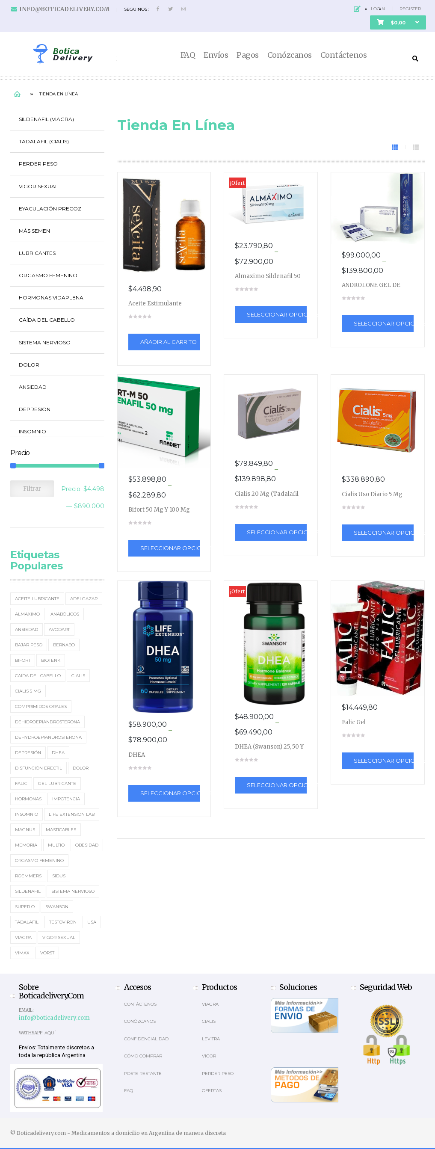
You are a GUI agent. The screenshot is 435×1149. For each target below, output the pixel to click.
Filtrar (32, 488)
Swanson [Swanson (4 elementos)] (56, 906)
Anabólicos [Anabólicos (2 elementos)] (64, 614)
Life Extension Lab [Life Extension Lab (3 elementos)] (72, 814)
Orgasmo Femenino (48, 275)
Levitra (211, 1039)
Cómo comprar (143, 1056)
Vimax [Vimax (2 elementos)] (22, 953)
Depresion (34, 409)
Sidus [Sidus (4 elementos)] (58, 876)
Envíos (216, 55)
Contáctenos (343, 55)
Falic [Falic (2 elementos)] (21, 783)
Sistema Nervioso (45, 342)
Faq (128, 1090)
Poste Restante (143, 1073)
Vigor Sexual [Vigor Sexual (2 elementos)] (58, 937)
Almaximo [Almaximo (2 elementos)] (27, 614)
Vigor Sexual (38, 186)
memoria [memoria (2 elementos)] (26, 845)
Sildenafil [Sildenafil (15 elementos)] (28, 891)
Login (378, 9)
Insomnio (32, 431)
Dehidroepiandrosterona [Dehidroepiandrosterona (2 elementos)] (47, 722)
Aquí (50, 1033)
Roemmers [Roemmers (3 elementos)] (28, 876)
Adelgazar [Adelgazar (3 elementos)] (84, 598)
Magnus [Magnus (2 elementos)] (25, 829)
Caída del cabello (47, 320)
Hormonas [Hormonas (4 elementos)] (28, 799)
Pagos (248, 55)
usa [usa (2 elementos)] (91, 922)
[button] (398, 22)
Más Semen (34, 231)
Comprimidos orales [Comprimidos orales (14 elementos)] (41, 706)
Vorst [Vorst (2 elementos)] (47, 953)
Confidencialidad (146, 1039)
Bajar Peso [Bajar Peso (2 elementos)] (28, 645)
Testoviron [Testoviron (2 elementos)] (63, 922)
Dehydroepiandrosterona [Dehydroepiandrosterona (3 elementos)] (48, 737)
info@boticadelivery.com (64, 9)
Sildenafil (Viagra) (46, 119)
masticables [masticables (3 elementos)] (61, 829)
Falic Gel (354, 722)
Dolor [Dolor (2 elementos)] (81, 768)
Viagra (210, 1004)
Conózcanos (289, 55)
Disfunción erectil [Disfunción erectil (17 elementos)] (38, 768)
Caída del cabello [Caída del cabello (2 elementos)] (38, 675)
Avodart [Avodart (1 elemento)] (59, 629)
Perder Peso (38, 163)
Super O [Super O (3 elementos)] (25, 906)
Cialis (209, 1021)
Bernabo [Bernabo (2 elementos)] (64, 645)
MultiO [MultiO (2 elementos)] (56, 845)
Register (410, 9)
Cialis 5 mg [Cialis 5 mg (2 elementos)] (28, 691)
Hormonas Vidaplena (51, 297)
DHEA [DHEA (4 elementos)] (58, 752)
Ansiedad (33, 387)
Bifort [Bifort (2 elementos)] (22, 660)
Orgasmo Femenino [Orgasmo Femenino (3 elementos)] (39, 860)
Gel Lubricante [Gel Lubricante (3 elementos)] (57, 783)
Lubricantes (37, 253)
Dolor (29, 364)
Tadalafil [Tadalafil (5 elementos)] (26, 922)
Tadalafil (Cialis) (44, 141)
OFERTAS (212, 1090)
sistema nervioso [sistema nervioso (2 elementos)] (73, 891)
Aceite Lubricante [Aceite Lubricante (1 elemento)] (37, 598)
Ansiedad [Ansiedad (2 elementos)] (26, 629)
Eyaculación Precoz (50, 208)
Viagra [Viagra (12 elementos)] (23, 937)
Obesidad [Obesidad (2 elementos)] (86, 845)
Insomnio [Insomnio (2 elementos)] (26, 814)
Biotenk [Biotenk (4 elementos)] (50, 660)
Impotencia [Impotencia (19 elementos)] (66, 799)
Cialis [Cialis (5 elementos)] (78, 675)
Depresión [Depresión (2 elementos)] (28, 752)
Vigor (209, 1056)
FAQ (188, 55)
